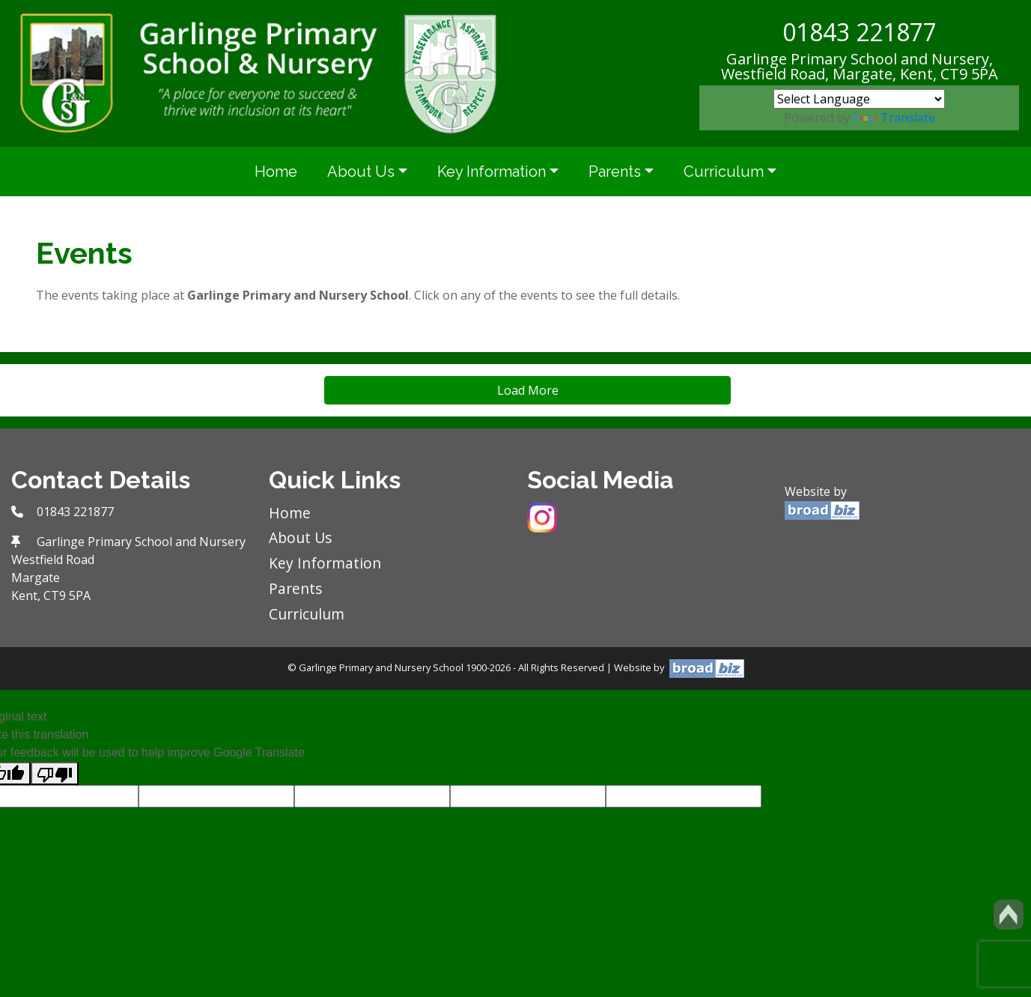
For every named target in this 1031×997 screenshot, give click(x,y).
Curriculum (724, 172)
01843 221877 (859, 32)
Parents (615, 172)
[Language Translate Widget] (859, 99)
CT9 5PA (969, 74)
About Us (361, 172)
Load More (528, 390)
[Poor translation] (55, 773)
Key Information (491, 172)
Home (276, 172)
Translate (894, 117)
